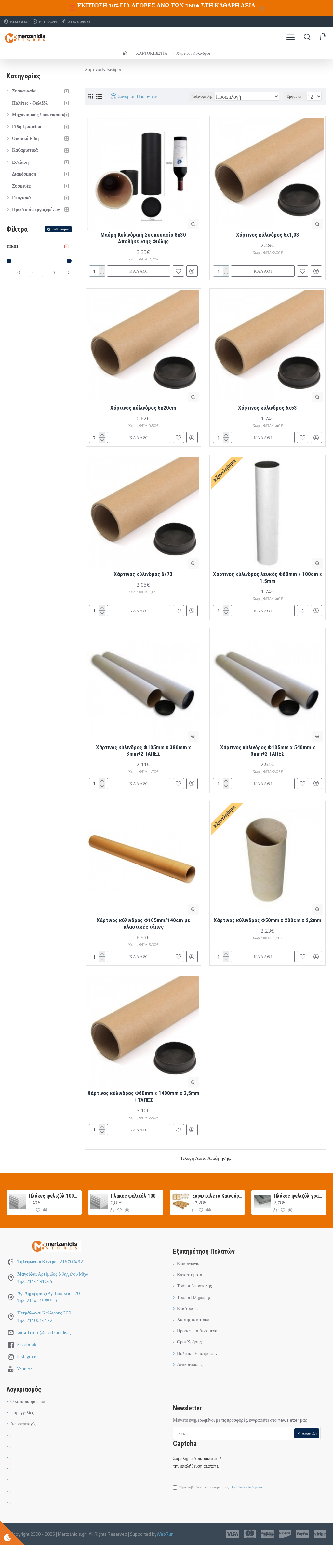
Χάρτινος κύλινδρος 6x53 (267, 407)
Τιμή (12, 246)
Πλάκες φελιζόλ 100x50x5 (54, 1196)
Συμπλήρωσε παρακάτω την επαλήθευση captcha (196, 1462)
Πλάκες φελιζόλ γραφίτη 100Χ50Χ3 (299, 1196)
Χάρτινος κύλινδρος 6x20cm (143, 407)
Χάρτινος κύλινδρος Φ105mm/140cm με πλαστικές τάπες (143, 923)
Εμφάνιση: (295, 96)
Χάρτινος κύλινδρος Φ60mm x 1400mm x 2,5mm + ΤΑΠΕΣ (143, 1096)
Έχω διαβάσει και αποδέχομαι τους (218, 1487)
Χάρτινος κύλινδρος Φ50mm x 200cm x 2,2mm (267, 920)
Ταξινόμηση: (202, 96)
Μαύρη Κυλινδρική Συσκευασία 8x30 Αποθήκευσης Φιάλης (143, 238)
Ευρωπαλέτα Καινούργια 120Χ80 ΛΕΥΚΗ (217, 1196)
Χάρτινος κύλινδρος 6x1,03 (267, 235)
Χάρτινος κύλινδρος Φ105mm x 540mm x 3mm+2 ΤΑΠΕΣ (267, 750)
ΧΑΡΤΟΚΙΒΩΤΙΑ (151, 53)
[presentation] (267, 1464)
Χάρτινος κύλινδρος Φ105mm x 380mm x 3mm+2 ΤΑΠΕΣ (143, 750)
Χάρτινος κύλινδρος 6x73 (143, 574)
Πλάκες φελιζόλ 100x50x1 (136, 1196)
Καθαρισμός (60, 229)
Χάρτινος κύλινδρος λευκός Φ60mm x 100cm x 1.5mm (267, 577)
